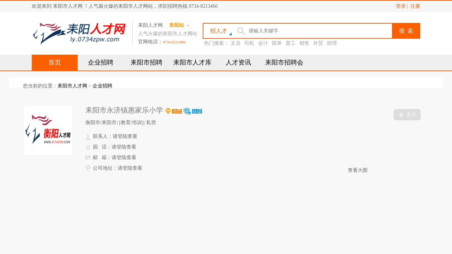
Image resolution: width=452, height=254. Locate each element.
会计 (263, 43)
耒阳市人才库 (192, 62)
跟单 (277, 43)
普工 (291, 43)
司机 (249, 43)
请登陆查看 (125, 136)
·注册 (415, 6)
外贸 (318, 43)
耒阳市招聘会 (284, 62)
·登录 (400, 6)
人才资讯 (238, 62)
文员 (235, 43)
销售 (304, 43)
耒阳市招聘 (146, 62)
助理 (332, 43)
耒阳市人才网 (72, 86)
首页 (54, 62)
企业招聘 (100, 62)
